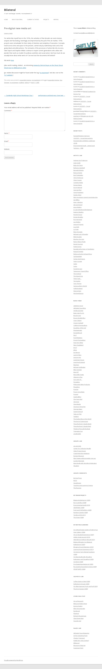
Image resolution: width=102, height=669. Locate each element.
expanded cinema (25, 80)
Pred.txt (75, 389)
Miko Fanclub (77, 370)
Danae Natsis (77, 185)
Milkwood (76, 643)
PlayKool (76, 613)
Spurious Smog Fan (79, 407)
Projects (46, 19)
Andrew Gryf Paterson (80, 160)
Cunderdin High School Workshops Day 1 (18, 95)
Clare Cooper (77, 180)
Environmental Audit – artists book (84, 146)
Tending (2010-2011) (79, 515)
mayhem (76, 116)
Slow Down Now (78, 618)
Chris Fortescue (78, 178)
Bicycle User (77, 315)
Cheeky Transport (79, 638)
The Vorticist (77, 274)
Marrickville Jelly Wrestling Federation (85, 463)
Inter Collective (78, 202)
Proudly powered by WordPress (13, 660)
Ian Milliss (76, 200)
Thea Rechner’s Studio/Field (82, 426)
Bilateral (10, 10)
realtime (21, 83)
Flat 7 (75, 335)
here (12, 60)
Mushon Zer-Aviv (78, 239)
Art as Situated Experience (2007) (83, 535)
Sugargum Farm (78, 648)
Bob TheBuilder (78, 175)
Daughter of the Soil (79, 328)
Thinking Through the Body (81, 429)
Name (6, 133)
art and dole (77, 446)
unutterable (77, 434)
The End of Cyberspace (80, 421)
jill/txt (75, 350)
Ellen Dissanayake (79, 608)
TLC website (8, 75)
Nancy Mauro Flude (79, 242)
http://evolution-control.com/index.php (85, 197)
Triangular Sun (78, 431)
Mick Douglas (77, 237)
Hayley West (77, 195)
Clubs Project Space (79, 451)
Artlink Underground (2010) (81, 537)
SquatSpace (77, 483)
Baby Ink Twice (78, 165)
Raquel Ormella (78, 251)
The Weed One (78, 276)
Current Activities (33, 19)
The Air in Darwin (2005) (80, 589)
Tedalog (76, 416)
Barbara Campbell (79, 168)
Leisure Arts (77, 357)
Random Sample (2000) (80, 512)
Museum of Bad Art (79, 645)
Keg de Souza (77, 215)
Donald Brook (77, 333)
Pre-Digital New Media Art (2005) (83, 564)
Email (6, 141)
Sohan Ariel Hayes (79, 259)
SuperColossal (78, 412)
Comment (8, 111)
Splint (75, 264)
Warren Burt (77, 291)
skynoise (76, 402)
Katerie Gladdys (78, 212)
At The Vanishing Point (80, 636)
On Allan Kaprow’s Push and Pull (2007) (85, 586)
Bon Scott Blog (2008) (79, 503)
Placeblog (76, 387)
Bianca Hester (77, 173)
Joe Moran (76, 352)
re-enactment (44, 73)
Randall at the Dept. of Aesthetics (83, 249)
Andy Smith (76, 163)
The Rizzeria (77, 488)
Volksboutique (78, 288)
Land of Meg (77, 355)
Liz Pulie (76, 229)
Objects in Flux (77, 377)
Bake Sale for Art (78, 313)
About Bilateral (17, 19)
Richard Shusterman (79, 616)
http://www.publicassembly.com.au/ (84, 458)
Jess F (75, 348)
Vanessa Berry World (80, 286)
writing (27, 83)
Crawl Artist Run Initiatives (81, 453)
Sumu (75, 266)
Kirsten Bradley (78, 217)
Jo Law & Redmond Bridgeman (82, 210)
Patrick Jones (77, 247)
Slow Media (77, 404)
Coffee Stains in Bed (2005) (81, 581)
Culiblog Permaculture (80, 325)
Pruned (75, 394)
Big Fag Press (77, 478)
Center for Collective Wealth (82, 448)
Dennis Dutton (77, 606)
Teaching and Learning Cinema (83, 485)
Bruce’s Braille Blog (79, 318)
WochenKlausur (78, 293)
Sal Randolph (77, 256)
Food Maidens (77, 338)
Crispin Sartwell (78, 323)
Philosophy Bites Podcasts (81, 384)
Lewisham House (78, 360)
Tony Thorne (77, 283)
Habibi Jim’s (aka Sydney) (81, 641)
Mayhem (76, 365)
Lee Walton (76, 222)
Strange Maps (77, 409)
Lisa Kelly (76, 227)
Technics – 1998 (78, 148)
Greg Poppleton (78, 192)
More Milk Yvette (78, 375)
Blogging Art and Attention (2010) (83, 547)
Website (6, 149)
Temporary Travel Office (81, 271)
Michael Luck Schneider (80, 234)
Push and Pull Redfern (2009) (82, 510)
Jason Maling (77, 207)
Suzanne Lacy (77, 269)
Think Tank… (77, 279)
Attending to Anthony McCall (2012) (84, 540)
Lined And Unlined (79, 362)
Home (6, 19)
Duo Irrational (77, 187)
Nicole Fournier (78, 244)
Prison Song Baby (78, 392)
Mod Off (76, 372)
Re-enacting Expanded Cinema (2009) (85, 567)
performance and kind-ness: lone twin (51, 95)
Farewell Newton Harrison (81, 136)
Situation (76, 466)
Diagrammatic (77, 330)
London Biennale (78, 461)
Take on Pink (77, 414)
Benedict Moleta (78, 170)
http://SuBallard (78, 345)
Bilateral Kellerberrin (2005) (81, 500)
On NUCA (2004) (78, 562)
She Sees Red (77, 399)
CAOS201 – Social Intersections (83, 138)
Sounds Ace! (77, 621)
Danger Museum (78, 456)
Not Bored (76, 611)
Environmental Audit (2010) (81, 505)
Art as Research (78, 601)
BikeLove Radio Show (80, 604)
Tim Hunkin (76, 281)
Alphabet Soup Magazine (81, 633)
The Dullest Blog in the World (82, 419)
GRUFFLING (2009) (78, 508)
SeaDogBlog (77, 397)
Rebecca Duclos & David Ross (82, 254)
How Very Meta (78, 343)
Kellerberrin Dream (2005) (81, 584)
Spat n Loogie (77, 261)
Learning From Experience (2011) (83, 549)
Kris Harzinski (77, 219)
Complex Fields (78, 183)
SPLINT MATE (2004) (79, 569)
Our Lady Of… (77, 380)
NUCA (75, 480)
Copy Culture (77, 320)
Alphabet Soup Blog (79, 308)
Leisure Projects (78, 224)
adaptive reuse (78, 306)
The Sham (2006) (78, 517)
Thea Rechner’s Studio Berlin (82, 424)
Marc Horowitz (77, 232)
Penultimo (76, 382)
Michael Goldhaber (79, 367)
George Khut (77, 190)
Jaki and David (77, 205)
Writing (56, 19)
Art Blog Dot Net (78, 311)
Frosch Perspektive (79, 340)
